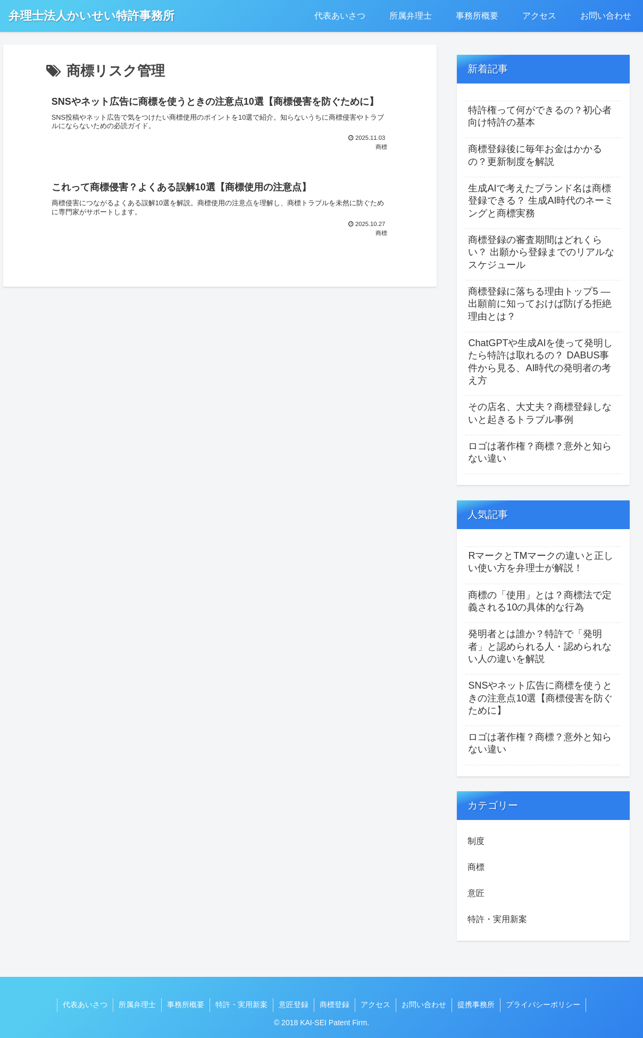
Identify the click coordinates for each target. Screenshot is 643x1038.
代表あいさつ (85, 1004)
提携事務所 (476, 1004)
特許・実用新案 (241, 1004)
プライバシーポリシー (543, 1004)
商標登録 (334, 1004)
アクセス (375, 1004)
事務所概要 (185, 1004)
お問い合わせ (424, 1004)
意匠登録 (293, 1004)
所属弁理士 (137, 1004)
